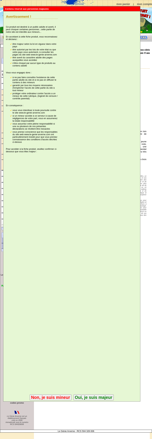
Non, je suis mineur (50, 397)
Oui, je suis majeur (93, 397)
